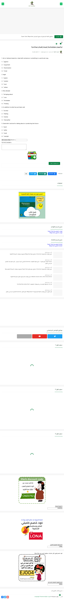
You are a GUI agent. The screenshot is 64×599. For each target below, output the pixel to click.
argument (6, 65)
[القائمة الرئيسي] (61, 4)
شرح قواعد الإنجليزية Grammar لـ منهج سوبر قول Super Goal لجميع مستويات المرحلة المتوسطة (28, 269)
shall (5, 133)
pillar (5, 130)
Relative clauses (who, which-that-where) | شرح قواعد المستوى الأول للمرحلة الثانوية (31, 276)
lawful (5, 78)
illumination (7, 68)
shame (5, 117)
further (5, 111)
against (5, 62)
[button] (52, 173)
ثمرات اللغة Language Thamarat (42, 596)
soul (5, 84)
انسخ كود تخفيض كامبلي (56, 545)
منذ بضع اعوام (48, 252)
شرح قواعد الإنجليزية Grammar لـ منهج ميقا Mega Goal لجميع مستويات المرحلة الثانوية (31, 254)
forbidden (6, 100)
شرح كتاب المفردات (56, 590)
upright (6, 136)
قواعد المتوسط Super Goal (55, 231)
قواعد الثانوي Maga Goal (56, 233)
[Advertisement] (32, 21)
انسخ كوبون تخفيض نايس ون (55, 582)
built (5, 127)
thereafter (6, 120)
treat (5, 71)
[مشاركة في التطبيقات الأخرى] (26, 173)
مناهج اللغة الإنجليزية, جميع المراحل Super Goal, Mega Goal (37, 36)
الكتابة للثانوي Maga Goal (55, 246)
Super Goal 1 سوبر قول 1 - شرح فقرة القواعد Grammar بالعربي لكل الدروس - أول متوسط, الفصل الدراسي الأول (28, 262)
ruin (5, 97)
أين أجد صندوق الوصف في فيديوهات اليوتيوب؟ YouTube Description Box (34, 284)
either (5, 87)
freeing (5, 104)
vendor (5, 81)
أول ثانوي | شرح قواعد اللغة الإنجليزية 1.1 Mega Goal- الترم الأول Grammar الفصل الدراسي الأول (29, 291)
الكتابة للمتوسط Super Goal (54, 244)
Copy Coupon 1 (58, 506)
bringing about (8, 94)
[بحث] (3, 4)
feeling (5, 114)
